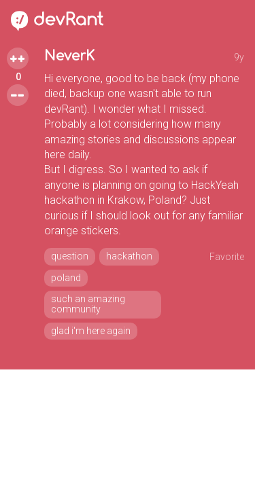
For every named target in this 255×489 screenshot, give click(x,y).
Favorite (226, 256)
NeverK (69, 56)
